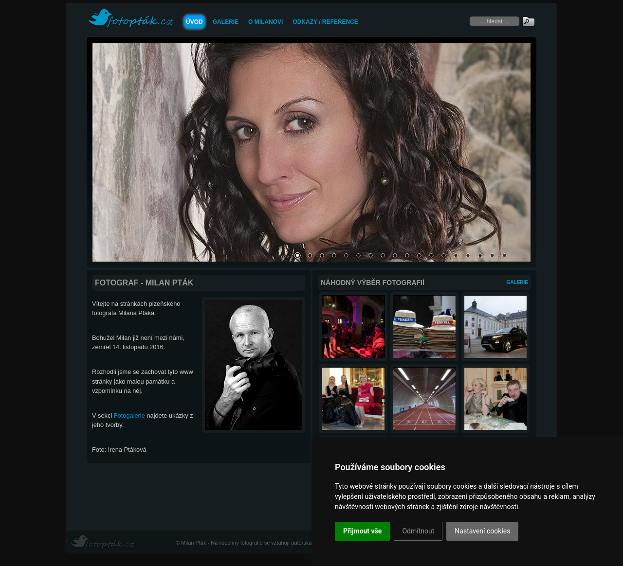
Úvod (194, 21)
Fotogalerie (129, 415)
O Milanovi (265, 21)
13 (443, 256)
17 (492, 256)
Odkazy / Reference (325, 21)
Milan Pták (193, 543)
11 (419, 256)
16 (480, 256)
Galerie (225, 21)
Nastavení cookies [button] (482, 531)
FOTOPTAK (131, 18)
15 (467, 256)
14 (455, 256)
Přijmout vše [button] (362, 531)
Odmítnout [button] (418, 531)
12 (431, 256)
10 (407, 256)
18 (504, 256)
